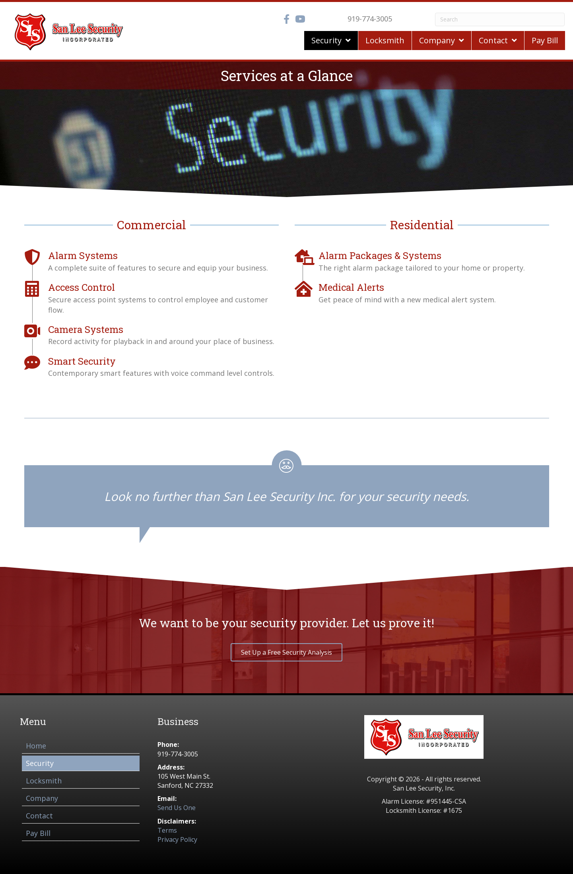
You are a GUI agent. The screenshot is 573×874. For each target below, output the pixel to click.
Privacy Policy (177, 839)
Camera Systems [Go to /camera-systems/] (85, 329)
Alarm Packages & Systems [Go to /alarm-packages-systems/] (380, 255)
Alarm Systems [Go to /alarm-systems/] (83, 255)
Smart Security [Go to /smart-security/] (82, 361)
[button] (286, 652)
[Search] (500, 19)
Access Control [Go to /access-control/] (81, 287)
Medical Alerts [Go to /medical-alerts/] (351, 287)
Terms (167, 830)
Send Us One (176, 807)
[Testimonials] (286, 488)
